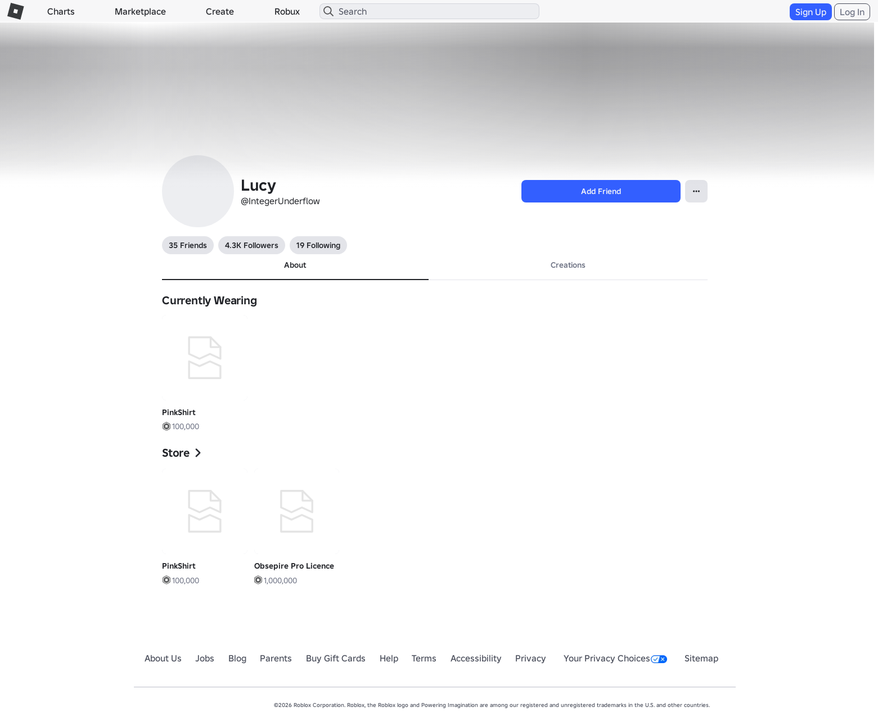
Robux (287, 11)
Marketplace (140, 11)
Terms (424, 658)
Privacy (530, 658)
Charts (61, 11)
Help (389, 658)
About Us (163, 658)
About (295, 265)
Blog (237, 658)
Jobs (204, 658)
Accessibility (476, 658)
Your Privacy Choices (615, 658)
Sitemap (701, 658)
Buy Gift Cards (336, 658)
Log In (852, 11)
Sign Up (810, 11)
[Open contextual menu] (696, 191)
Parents (276, 658)
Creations (568, 265)
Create (220, 11)
